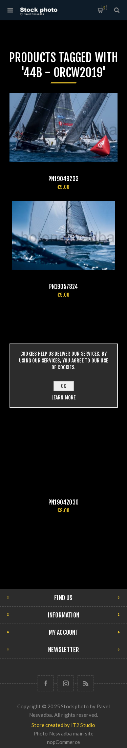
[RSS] (85, 683)
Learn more (63, 397)
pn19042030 (63, 502)
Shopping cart (104, 7)
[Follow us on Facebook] (46, 683)
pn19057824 (63, 286)
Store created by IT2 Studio (63, 725)
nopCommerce (63, 742)
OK (63, 386)
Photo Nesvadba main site (64, 733)
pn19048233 (63, 178)
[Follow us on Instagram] (65, 683)
